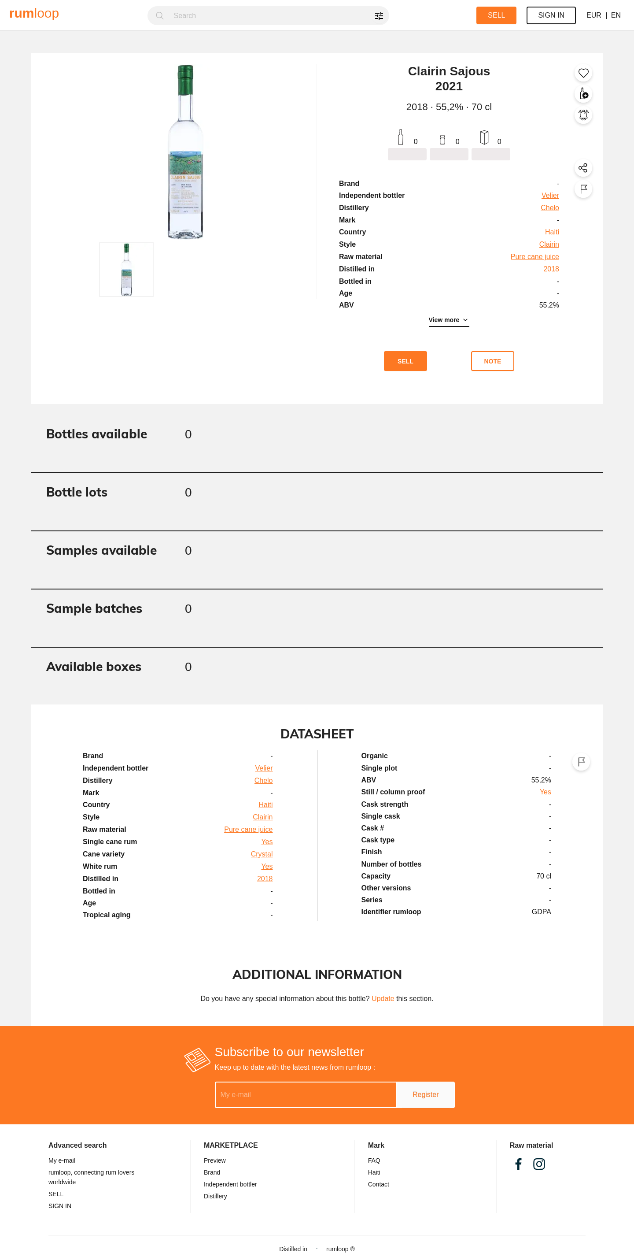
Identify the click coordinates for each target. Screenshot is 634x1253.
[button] (126, 269)
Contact (378, 1184)
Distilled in (293, 1249)
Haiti (374, 1172)
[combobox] (279, 15)
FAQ (374, 1160)
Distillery (215, 1196)
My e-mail (61, 1160)
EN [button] (616, 15)
